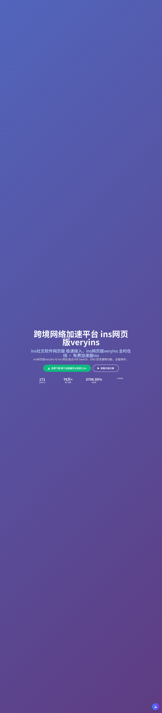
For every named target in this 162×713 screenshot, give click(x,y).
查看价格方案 (106, 368)
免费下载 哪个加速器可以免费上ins (67, 368)
